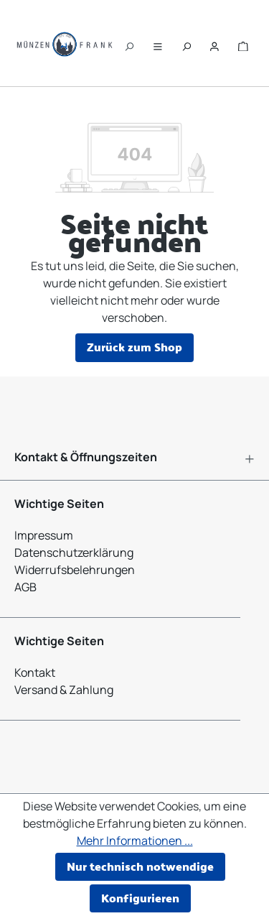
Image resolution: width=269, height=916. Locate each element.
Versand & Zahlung (63, 690)
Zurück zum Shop (134, 346)
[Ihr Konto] (214, 42)
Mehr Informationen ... (135, 840)
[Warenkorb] (243, 42)
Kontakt (34, 672)
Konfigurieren (140, 897)
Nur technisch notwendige (140, 866)
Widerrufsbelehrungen (74, 570)
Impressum (43, 535)
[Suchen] (129, 42)
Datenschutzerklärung (73, 552)
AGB (25, 587)
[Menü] (157, 42)
